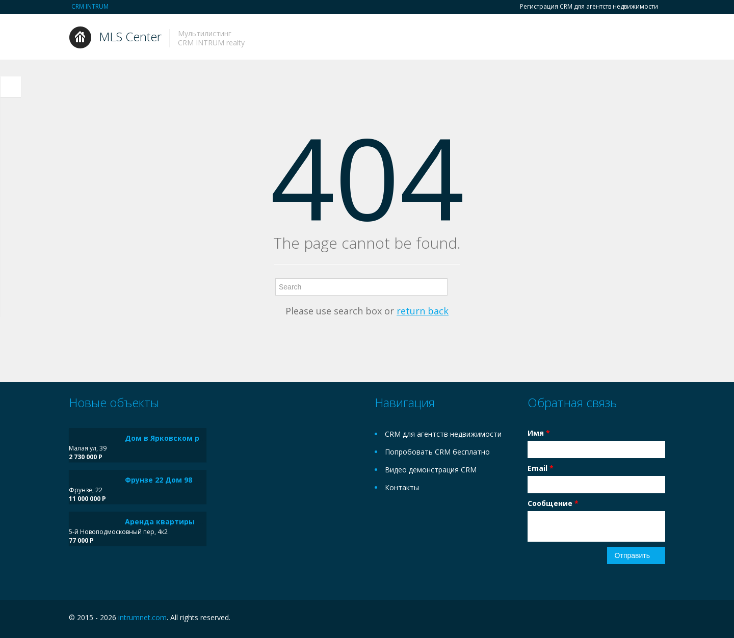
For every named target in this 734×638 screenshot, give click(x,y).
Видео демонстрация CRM (431, 469)
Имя (539, 433)
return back (423, 311)
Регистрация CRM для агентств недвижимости (589, 6)
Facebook (638, 619)
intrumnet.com (142, 617)
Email (541, 468)
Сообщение (553, 503)
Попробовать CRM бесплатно (437, 452)
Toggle (11, 86)
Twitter (659, 619)
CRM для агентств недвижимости (443, 434)
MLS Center (130, 36)
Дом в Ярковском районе (174, 438)
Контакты (402, 487)
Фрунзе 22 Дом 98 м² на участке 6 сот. (198, 480)
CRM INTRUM (90, 6)
